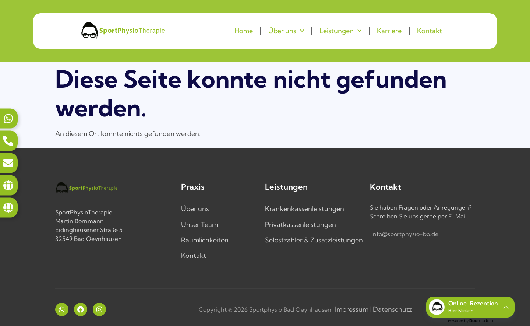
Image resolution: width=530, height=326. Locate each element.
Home (243, 31)
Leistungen (340, 31)
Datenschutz (392, 309)
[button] (470, 307)
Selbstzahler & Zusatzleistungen (314, 240)
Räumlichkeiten (205, 240)
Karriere (389, 31)
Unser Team (199, 224)
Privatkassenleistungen (300, 224)
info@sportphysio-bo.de (404, 234)
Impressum (351, 309)
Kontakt (429, 31)
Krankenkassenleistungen (304, 208)
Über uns (286, 31)
